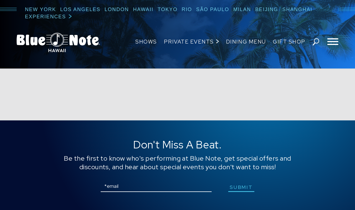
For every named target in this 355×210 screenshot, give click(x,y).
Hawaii (143, 9)
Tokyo (168, 9)
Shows (146, 41)
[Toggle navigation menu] (333, 42)
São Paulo (212, 9)
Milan (242, 9)
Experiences (45, 16)
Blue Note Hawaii (58, 42)
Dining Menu (246, 41)
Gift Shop (289, 41)
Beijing (266, 9)
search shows (316, 41)
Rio (187, 9)
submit (241, 187)
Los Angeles (80, 9)
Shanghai (297, 9)
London (117, 9)
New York (40, 9)
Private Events (189, 41)
